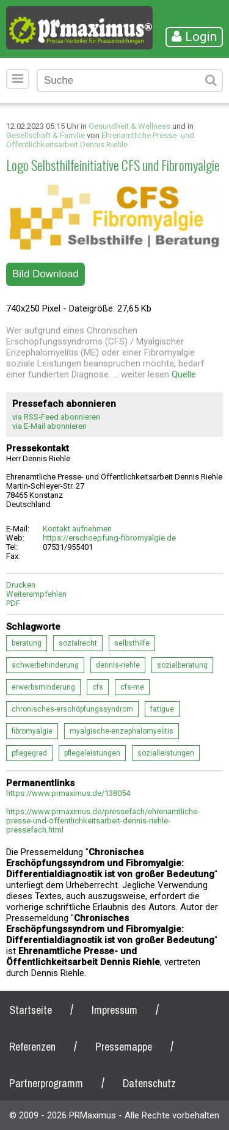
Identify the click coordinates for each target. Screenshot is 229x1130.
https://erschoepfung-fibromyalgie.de (109, 537)
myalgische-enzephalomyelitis (121, 731)
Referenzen (32, 1046)
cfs (97, 687)
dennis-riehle (118, 665)
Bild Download (45, 274)
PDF (13, 603)
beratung (27, 643)
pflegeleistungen (92, 753)
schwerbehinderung (45, 665)
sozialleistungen (165, 753)
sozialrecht (78, 643)
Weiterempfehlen (36, 594)
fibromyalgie (32, 731)
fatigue (162, 709)
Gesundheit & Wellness (129, 126)
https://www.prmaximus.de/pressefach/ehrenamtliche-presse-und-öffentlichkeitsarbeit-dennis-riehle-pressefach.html (103, 820)
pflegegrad (29, 753)
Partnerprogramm (46, 1083)
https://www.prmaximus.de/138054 (68, 793)
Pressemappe (123, 1046)
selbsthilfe (132, 643)
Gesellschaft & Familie (45, 135)
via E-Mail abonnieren (49, 426)
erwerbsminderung (43, 687)
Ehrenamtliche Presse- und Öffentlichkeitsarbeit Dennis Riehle (100, 140)
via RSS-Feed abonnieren (56, 416)
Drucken (20, 584)
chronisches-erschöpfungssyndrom (72, 709)
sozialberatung (182, 665)
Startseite (30, 1010)
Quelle (184, 374)
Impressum (114, 1010)
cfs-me (132, 687)
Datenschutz (149, 1083)
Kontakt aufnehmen (77, 528)
